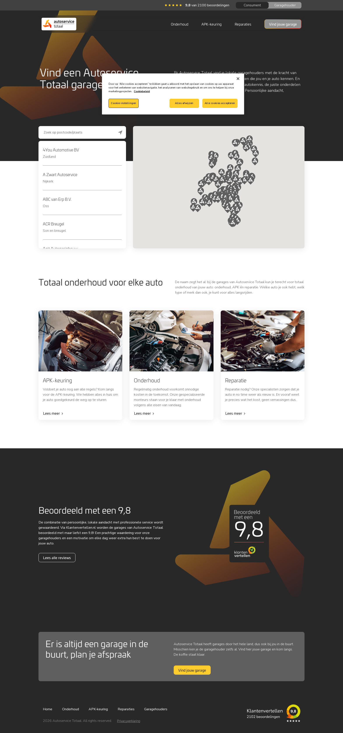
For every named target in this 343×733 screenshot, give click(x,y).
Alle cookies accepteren (220, 103)
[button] (201, 191)
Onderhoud (179, 24)
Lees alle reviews (57, 557)
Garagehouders (155, 709)
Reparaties (243, 24)
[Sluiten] (238, 78)
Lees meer (51, 413)
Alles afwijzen (184, 103)
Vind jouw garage (192, 670)
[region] (173, 93)
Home (47, 709)
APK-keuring (211, 24)
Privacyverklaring (128, 721)
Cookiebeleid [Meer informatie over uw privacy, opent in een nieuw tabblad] (142, 91)
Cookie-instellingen (123, 103)
